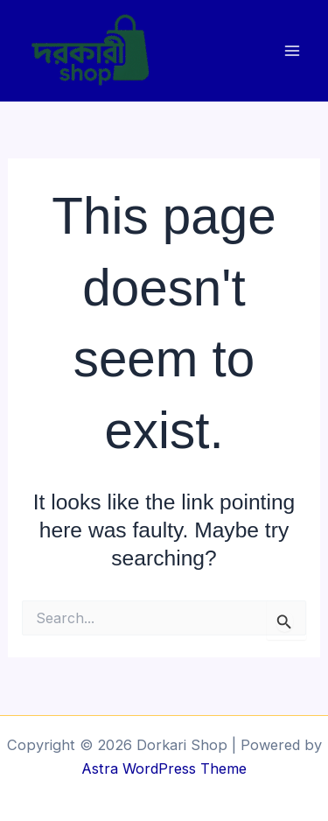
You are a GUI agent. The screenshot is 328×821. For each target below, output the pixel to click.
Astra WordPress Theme (164, 768)
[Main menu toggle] (292, 50)
